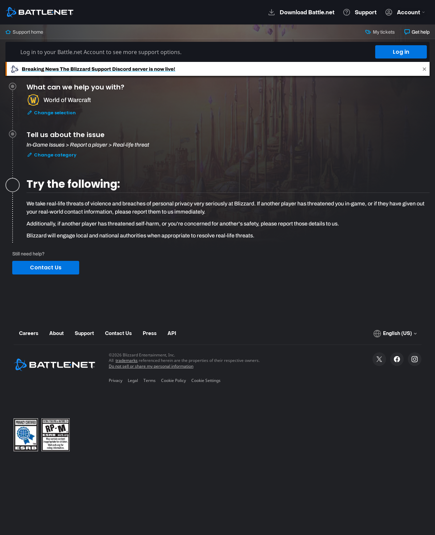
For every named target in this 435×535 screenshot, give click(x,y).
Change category (51, 155)
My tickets (380, 32)
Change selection (51, 113)
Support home (24, 32)
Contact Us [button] (46, 267)
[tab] (228, 108)
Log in (401, 52)
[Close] (424, 69)
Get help (417, 32)
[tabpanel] (228, 220)
